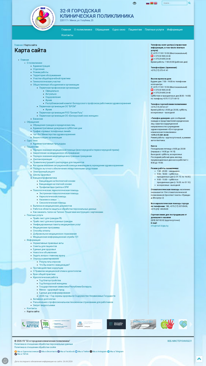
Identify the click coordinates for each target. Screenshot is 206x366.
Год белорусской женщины (53, 283)
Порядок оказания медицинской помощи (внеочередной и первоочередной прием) (76, 150)
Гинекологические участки (46, 81)
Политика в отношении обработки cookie (35, 347)
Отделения (38, 69)
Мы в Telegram (115, 351)
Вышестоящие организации (47, 137)
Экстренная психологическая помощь (59, 193)
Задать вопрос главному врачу (49, 255)
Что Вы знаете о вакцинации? (54, 265)
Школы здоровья (42, 175)
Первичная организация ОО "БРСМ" (57, 106)
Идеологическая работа (45, 277)
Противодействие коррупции (48, 268)
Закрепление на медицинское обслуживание (56, 153)
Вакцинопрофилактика (45, 178)
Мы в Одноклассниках (26, 351)
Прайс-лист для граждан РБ (47, 218)
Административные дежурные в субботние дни (57, 128)
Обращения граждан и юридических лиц (54, 125)
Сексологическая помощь (52, 202)
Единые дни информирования (54, 293)
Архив (49, 100)
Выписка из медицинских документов (52, 206)
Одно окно (118, 29)
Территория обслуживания (47, 75)
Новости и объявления (45, 252)
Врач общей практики (44, 274)
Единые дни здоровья (44, 249)
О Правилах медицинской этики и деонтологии (57, 271)
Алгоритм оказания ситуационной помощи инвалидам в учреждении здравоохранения (78, 165)
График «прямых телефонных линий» (52, 131)
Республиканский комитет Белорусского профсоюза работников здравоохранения (88, 103)
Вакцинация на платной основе (55, 184)
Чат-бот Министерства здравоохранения (54, 134)
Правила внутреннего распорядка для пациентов (58, 162)
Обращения (102, 29)
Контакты (67, 35)
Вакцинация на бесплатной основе (57, 181)
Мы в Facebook (66, 351)
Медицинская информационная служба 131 (55, 237)
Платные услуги (154, 29)
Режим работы (40, 72)
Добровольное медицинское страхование (55, 234)
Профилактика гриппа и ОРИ (54, 187)
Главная (66, 29)
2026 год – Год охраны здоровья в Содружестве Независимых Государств (77, 296)
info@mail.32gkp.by (159, 226)
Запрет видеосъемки (44, 305)
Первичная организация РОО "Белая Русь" (61, 112)
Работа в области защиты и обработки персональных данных (64, 209)
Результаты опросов (50, 262)
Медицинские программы (46, 227)
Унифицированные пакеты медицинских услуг (57, 224)
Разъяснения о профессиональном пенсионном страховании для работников (73, 302)
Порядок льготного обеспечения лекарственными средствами (65, 168)
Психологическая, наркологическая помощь (56, 190)
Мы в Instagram (98, 351)
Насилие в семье (48, 199)
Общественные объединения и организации (56, 84)
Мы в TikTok (21, 354)
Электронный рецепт (44, 171)
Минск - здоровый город (51, 289)
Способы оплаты (41, 230)
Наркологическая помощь (52, 196)
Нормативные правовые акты (48, 243)
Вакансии (38, 119)
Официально (52, 91)
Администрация (41, 66)
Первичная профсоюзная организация (59, 88)
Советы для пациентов (45, 246)
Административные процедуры (49, 143)
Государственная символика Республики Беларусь (65, 286)
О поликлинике (83, 29)
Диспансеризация (42, 159)
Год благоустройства (50, 280)
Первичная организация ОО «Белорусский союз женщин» (68, 115)
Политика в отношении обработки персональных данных (43, 344)
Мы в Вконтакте (48, 351)
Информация (175, 29)
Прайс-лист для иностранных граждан (53, 221)
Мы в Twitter (82, 351)
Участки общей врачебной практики (51, 78)
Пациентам (135, 29)
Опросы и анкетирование (46, 258)
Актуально (51, 94)
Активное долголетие (44, 299)
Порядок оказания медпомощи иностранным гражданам (62, 156)
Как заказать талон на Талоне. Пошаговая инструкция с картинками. (68, 212)
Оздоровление (53, 97)
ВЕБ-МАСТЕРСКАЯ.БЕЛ (180, 341)
